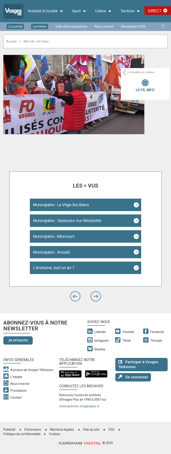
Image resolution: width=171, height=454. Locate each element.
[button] (75, 296)
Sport (79, 11)
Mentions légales (62, 429)
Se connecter (133, 377)
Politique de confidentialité (22, 434)
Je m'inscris (18, 340)
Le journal (15, 26)
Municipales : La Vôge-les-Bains (61, 204)
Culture (103, 11)
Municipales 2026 (133, 26)
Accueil (11, 41)
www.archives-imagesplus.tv (79, 406)
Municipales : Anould (51, 252)
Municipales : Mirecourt (53, 236)
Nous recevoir (104, 26)
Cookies (54, 434)
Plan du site (91, 429)
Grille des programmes (71, 26)
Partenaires (32, 429)
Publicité (9, 429)
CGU (111, 429)
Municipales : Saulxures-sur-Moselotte (67, 220)
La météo (39, 26)
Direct (154, 10)
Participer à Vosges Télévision (138, 364)
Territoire (130, 11)
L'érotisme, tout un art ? (53, 267)
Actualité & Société (45, 11)
